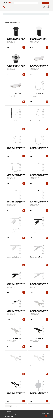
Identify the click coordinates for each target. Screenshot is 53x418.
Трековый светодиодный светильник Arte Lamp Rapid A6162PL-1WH (39, 120)
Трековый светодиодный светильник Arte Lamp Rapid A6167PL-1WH (39, 148)
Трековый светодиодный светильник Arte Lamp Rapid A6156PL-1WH (16, 257)
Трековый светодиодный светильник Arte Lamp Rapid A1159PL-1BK (39, 202)
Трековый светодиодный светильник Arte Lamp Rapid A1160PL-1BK (16, 393)
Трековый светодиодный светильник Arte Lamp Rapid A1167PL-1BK (39, 93)
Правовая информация (9, 416)
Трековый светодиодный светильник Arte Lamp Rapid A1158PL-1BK (39, 229)
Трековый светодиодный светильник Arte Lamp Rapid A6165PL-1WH (39, 257)
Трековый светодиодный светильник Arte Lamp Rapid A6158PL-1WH (16, 229)
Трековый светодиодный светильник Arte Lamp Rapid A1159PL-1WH (39, 175)
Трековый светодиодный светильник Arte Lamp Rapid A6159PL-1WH (16, 202)
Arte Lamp (14, 41)
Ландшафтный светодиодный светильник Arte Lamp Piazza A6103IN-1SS (16, 66)
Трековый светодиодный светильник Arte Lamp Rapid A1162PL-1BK (16, 120)
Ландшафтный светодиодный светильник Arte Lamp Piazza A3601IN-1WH (39, 39)
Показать (26, 14)
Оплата (9, 413)
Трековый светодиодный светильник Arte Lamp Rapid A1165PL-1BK (16, 311)
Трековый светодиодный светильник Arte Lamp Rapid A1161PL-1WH (39, 311)
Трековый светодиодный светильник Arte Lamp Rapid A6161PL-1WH (16, 338)
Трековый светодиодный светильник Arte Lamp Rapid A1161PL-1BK (39, 338)
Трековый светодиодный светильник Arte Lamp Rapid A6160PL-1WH (16, 365)
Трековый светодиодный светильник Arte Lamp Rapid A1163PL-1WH (39, 393)
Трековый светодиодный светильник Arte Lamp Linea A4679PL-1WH (39, 66)
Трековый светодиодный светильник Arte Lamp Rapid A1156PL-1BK (16, 284)
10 (32, 406)
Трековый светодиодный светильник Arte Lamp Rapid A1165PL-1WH (39, 284)
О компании (9, 411)
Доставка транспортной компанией (9, 414)
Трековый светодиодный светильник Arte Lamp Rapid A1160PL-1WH (39, 365)
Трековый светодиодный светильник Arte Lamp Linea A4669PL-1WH (16, 93)
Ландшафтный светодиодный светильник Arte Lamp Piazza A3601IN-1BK (16, 39)
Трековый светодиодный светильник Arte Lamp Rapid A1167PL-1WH (16, 175)
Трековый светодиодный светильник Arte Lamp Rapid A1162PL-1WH (16, 148)
